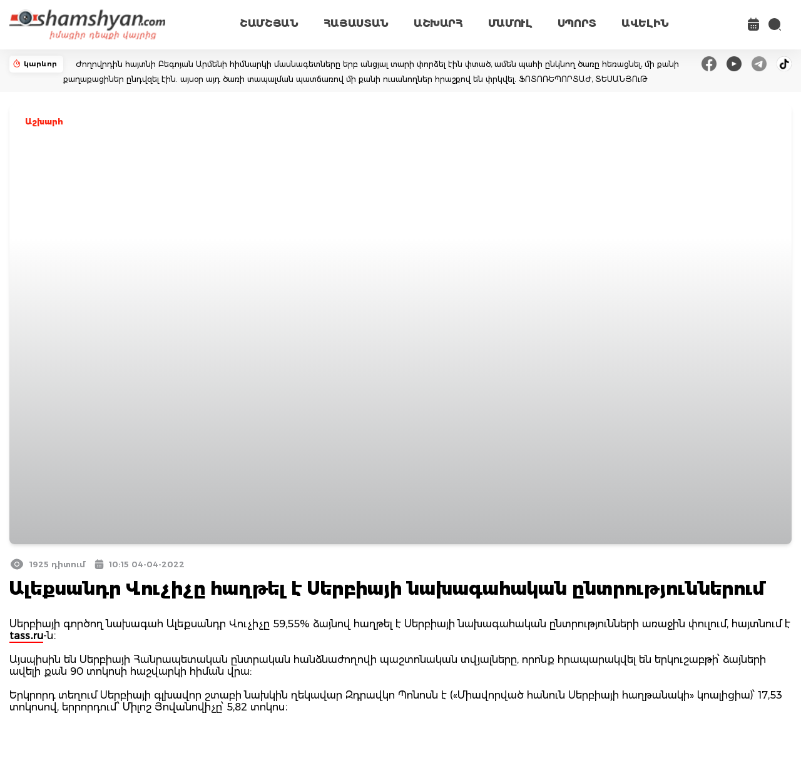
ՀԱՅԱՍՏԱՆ (356, 23)
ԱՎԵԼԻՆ (645, 23)
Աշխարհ (44, 121)
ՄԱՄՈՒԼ (510, 23)
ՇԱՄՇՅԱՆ (269, 23)
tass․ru (26, 636)
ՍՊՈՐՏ (577, 23)
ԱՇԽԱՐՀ (438, 23)
